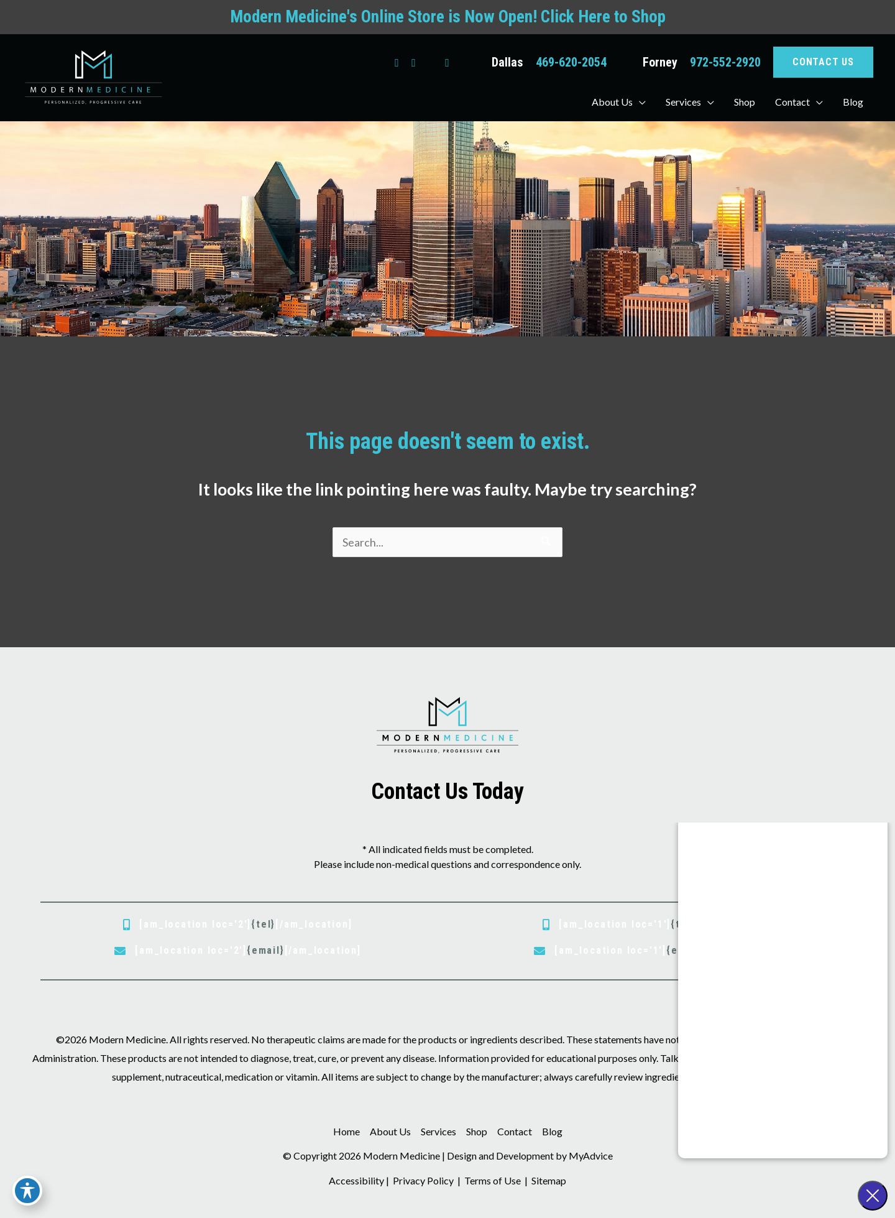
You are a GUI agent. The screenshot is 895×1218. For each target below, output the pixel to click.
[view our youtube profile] (447, 62)
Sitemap (548, 1180)
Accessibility (356, 1180)
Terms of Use (492, 1180)
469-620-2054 (571, 62)
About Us (390, 1131)
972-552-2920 (725, 62)
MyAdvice (591, 1155)
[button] (823, 62)
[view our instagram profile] (413, 62)
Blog (552, 1131)
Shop (476, 1131)
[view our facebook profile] (396, 62)
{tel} (263, 924)
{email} (266, 950)
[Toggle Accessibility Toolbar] (27, 1191)
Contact (514, 1131)
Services (438, 1131)
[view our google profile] (430, 62)
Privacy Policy (423, 1180)
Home (346, 1131)
